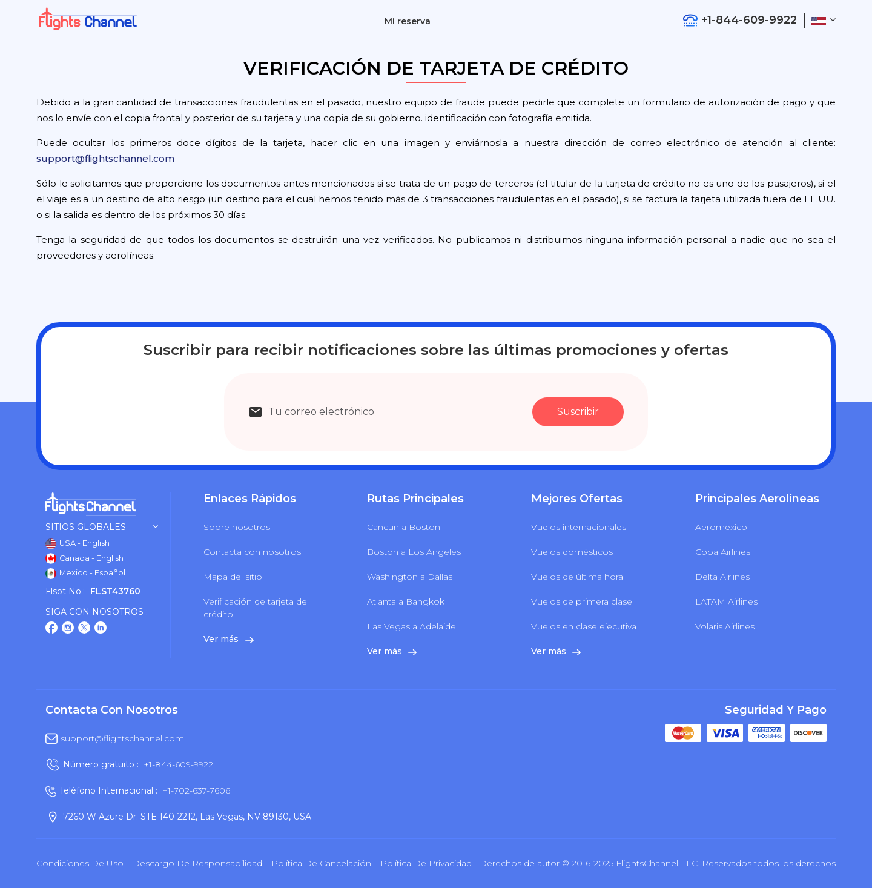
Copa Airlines (722, 551)
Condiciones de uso (80, 863)
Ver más (228, 639)
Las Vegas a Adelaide (411, 626)
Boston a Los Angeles (414, 551)
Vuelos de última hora (577, 576)
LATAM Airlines (726, 601)
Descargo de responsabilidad (197, 863)
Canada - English (84, 558)
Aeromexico (721, 527)
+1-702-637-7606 (196, 790)
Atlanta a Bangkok (405, 601)
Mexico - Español (85, 573)
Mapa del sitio (232, 576)
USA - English (77, 543)
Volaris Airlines (725, 626)
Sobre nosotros (236, 527)
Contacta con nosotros (252, 551)
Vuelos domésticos (572, 551)
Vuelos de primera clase (581, 601)
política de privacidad (426, 863)
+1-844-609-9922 (178, 764)
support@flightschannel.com (105, 158)
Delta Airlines (722, 576)
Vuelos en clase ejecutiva (583, 626)
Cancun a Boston (403, 527)
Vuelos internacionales (578, 527)
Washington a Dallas (409, 576)
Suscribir (578, 411)
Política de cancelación (321, 863)
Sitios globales (101, 527)
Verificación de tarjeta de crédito (255, 608)
